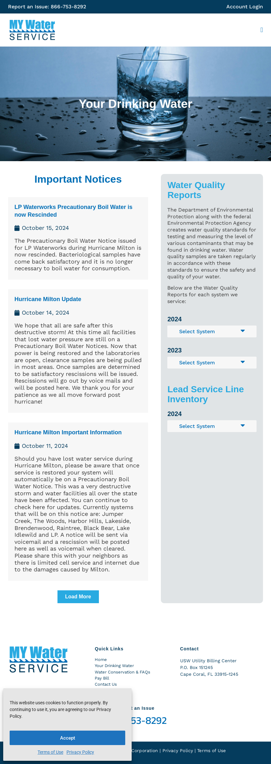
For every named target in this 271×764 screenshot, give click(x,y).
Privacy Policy (80, 752)
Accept (67, 738)
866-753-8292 (136, 720)
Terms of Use (50, 752)
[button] (262, 30)
